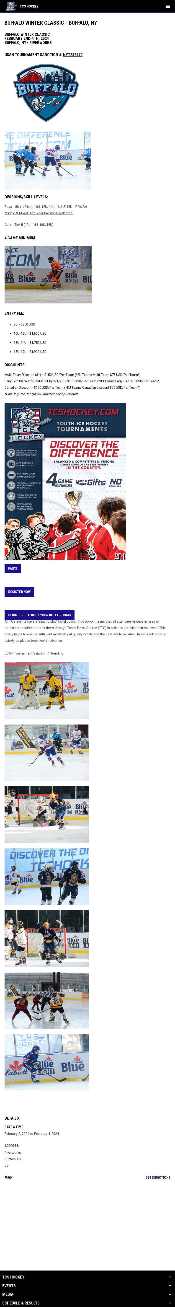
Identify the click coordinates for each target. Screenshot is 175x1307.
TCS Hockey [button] (13, 1277)
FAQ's (12, 569)
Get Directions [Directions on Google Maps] (158, 1177)
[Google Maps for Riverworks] (87, 1218)
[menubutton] (167, 6)
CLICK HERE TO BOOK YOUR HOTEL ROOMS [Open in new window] (39, 615)
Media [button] (7, 1294)
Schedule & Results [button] (21, 1303)
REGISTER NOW (19, 592)
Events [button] (9, 1286)
